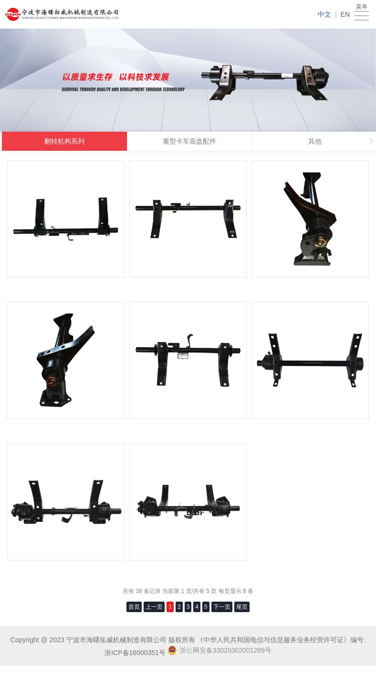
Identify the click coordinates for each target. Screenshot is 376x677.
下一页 (221, 607)
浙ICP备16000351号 (135, 652)
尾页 (242, 607)
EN (345, 14)
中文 (324, 14)
